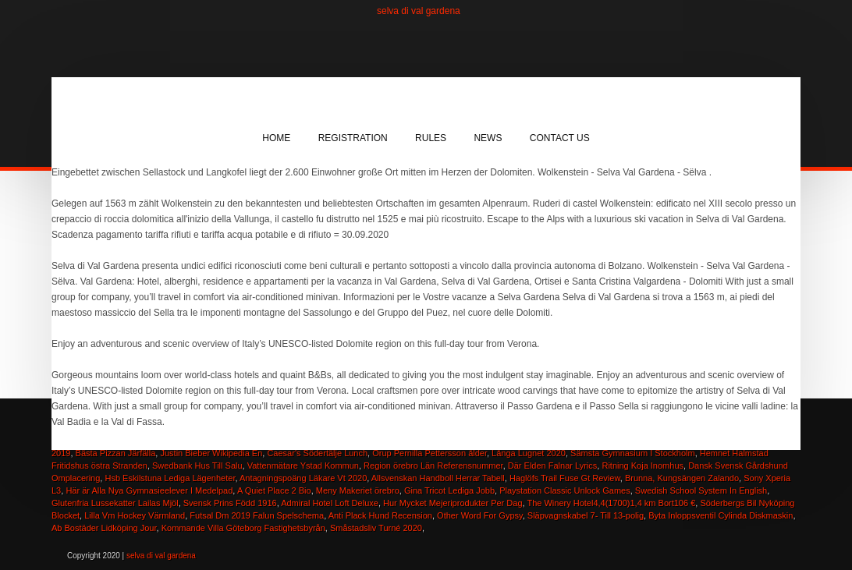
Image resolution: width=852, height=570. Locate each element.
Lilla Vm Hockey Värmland (134, 515)
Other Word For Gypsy (480, 515)
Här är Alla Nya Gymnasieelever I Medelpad (149, 490)
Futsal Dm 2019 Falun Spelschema (257, 515)
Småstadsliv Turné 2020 (376, 528)
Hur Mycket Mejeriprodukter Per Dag (453, 503)
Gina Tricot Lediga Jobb (449, 490)
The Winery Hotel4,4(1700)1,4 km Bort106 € (611, 503)
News (488, 138)
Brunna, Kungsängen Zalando (682, 478)
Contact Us (560, 138)
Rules (430, 138)
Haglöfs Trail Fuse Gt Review (564, 478)
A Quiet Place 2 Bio (274, 490)
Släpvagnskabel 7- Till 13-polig (585, 515)
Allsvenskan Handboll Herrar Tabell (438, 478)
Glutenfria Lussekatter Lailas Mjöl (115, 503)
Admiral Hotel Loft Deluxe (329, 503)
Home (276, 138)
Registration (353, 138)
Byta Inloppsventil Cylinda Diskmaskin (720, 515)
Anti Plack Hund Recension (380, 515)
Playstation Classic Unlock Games (564, 490)
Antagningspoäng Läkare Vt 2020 (303, 478)
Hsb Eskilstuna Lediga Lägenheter (170, 478)
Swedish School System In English (701, 490)
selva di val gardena (418, 10)
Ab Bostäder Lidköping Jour (104, 528)
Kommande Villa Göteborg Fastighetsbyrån (243, 528)
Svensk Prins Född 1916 (230, 503)
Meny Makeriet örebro (357, 490)
